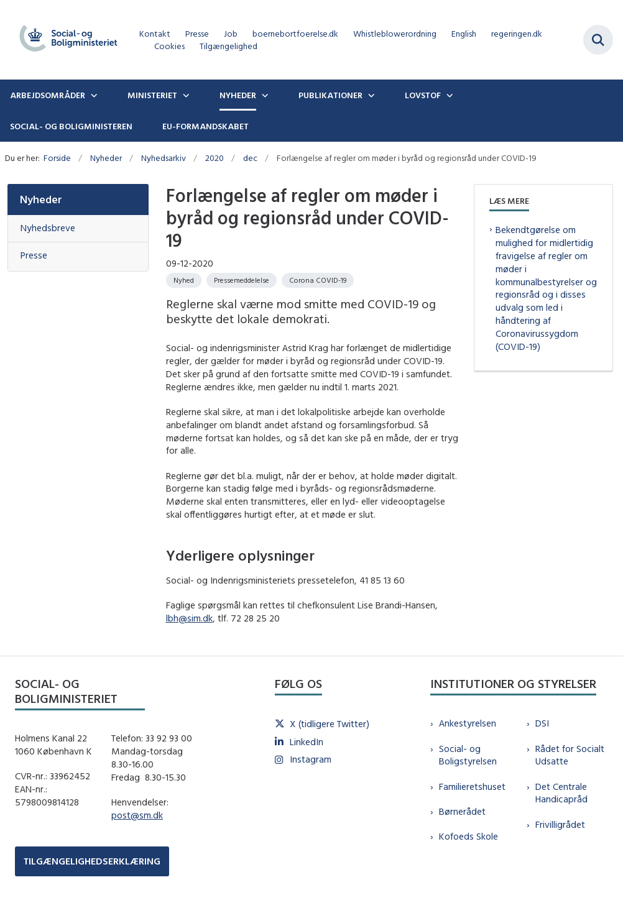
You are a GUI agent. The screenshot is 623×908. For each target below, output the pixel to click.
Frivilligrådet (560, 824)
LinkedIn (306, 742)
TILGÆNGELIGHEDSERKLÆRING (92, 861)
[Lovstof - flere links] (448, 95)
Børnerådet (462, 811)
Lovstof (423, 95)
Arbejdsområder (47, 95)
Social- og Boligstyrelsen (468, 755)
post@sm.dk (137, 815)
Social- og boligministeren (71, 126)
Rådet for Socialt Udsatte (569, 755)
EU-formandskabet (205, 126)
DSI (542, 723)
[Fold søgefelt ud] (598, 40)
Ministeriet (152, 95)
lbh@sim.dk (189, 618)
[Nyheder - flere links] (264, 95)
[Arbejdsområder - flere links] (93, 95)
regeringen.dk (516, 34)
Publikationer (330, 95)
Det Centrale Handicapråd (561, 793)
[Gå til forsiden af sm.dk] (64, 40)
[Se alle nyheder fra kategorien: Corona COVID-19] (318, 280)
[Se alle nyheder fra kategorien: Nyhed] (183, 280)
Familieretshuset (472, 786)
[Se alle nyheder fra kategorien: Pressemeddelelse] (241, 280)
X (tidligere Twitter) (329, 724)
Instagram (310, 759)
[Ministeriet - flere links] (185, 95)
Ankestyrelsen (467, 723)
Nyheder (237, 95)
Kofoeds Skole (468, 836)
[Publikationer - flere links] (370, 95)
